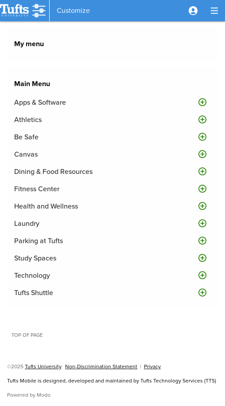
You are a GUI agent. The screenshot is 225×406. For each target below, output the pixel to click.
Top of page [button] (27, 335)
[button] (193, 10)
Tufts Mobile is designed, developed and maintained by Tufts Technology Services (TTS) (111, 381)
